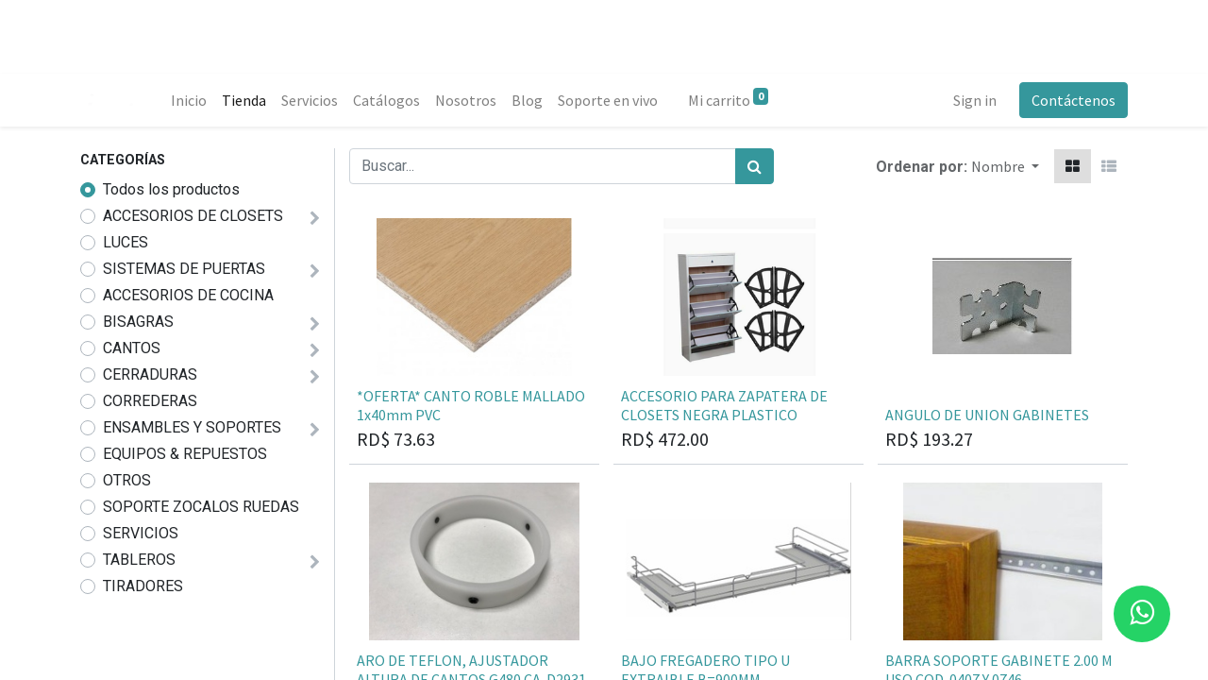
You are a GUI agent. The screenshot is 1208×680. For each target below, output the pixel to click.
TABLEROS (139, 560)
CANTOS (131, 348)
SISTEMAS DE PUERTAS (184, 269)
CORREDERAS (150, 401)
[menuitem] (188, 100)
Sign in (975, 100)
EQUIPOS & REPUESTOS (185, 454)
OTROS (127, 480)
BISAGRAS (138, 322)
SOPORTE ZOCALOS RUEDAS (201, 507)
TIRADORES (143, 586)
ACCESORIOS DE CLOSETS (193, 216)
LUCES (125, 242)
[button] (1005, 166)
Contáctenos (1074, 100)
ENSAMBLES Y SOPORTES (192, 427)
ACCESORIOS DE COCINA (188, 295)
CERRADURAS (150, 374)
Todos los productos (171, 189)
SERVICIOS (140, 533)
